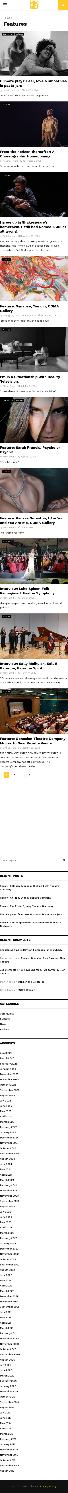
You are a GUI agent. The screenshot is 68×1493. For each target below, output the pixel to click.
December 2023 (9, 1190)
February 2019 (8, 1439)
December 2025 (9, 1074)
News (3, 1024)
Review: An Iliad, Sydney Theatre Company (25, 897)
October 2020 (8, 1349)
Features (19, 34)
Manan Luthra (10, 456)
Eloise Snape (9, 386)
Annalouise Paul (9, 949)
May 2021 (5, 1317)
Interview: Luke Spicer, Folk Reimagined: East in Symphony (27, 590)
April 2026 (6, 1053)
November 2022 (9, 1253)
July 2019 (5, 1412)
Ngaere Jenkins (10, 161)
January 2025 (8, 1132)
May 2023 (5, 1222)
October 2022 (8, 1259)
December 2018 (9, 1449)
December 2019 (9, 1391)
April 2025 (6, 1116)
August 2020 (7, 1359)
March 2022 (7, 1291)
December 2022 (9, 1248)
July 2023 (5, 1211)
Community (8, 34)
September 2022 (10, 1264)
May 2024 (5, 1169)
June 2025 (6, 1105)
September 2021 (9, 1306)
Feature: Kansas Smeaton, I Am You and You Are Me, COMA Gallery (31, 520)
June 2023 (6, 1217)
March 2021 (6, 1328)
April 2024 (6, 1174)
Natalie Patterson (11, 90)
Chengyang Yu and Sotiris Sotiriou (20, 315)
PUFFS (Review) (27, 990)
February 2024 (8, 1185)
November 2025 (9, 1079)
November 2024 (9, 1142)
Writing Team (9, 748)
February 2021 (8, 1333)
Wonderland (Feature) (31, 981)
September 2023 (10, 1201)
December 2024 (9, 1137)
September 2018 (9, 1465)
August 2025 (7, 1095)
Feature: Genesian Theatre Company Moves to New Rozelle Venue (32, 740)
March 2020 (7, 1375)
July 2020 (5, 1365)
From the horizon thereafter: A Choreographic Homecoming (27, 153)
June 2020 (6, 1370)
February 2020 (8, 1380)
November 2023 (9, 1195)
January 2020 (8, 1386)
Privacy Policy (48, 1486)
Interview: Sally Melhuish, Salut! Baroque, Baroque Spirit (28, 665)
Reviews (4, 1029)
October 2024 (8, 1148)
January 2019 (7, 1444)
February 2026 (8, 1063)
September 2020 (10, 1354)
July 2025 (5, 1100)
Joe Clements (8, 969)
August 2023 (7, 1206)
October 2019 (7, 1396)
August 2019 (7, 1407)
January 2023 (8, 1243)
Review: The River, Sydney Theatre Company (26, 906)
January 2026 (8, 1069)
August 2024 (7, 1158)
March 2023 (7, 1232)
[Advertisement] (34, 815)
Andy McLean (9, 236)
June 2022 (6, 1275)
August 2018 (7, 1470)
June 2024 (6, 1164)
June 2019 (5, 1417)
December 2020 (9, 1338)
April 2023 (6, 1227)
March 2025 (7, 1121)
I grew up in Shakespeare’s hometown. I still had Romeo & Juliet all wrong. (33, 227)
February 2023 (8, 1238)
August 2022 (7, 1269)
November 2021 (9, 1301)
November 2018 (9, 1454)
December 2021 (9, 1296)
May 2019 (5, 1423)
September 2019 (9, 1402)
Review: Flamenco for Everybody (42, 949)
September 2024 (10, 1153)
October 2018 (8, 1460)
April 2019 (5, 1428)
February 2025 (8, 1127)
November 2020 (9, 1344)
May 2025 (5, 1111)
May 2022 (5, 1280)
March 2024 (7, 1180)
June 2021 (5, 1312)
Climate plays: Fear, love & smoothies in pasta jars (31, 914)
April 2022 (6, 1285)
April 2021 (5, 1322)
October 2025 (8, 1084)
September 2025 (10, 1090)
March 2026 (7, 1058)
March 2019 (6, 1433)
